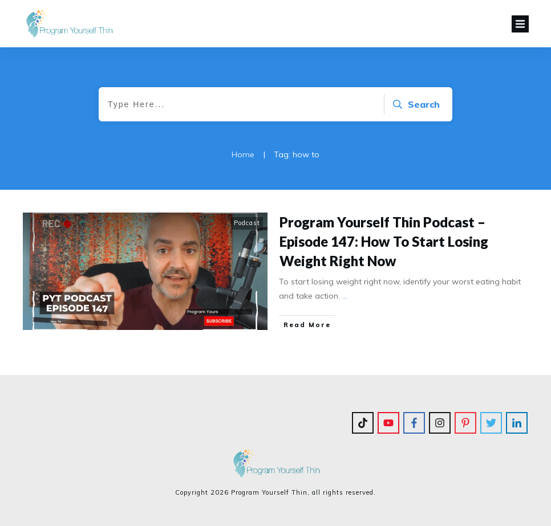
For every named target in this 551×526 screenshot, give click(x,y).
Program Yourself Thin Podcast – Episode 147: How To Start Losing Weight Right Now (383, 241)
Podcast (247, 223)
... (344, 296)
